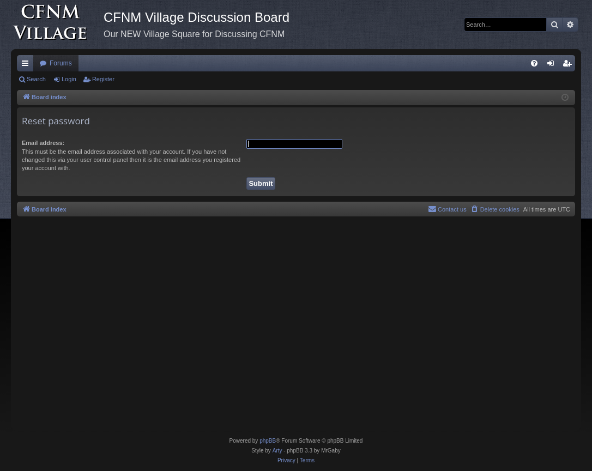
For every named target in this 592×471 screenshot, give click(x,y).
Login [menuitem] (553, 65)
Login (69, 79)
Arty (277, 451)
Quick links (27, 65)
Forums (61, 63)
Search (36, 79)
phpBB (267, 441)
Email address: (43, 143)
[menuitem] (534, 63)
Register (103, 79)
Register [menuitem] (569, 65)
